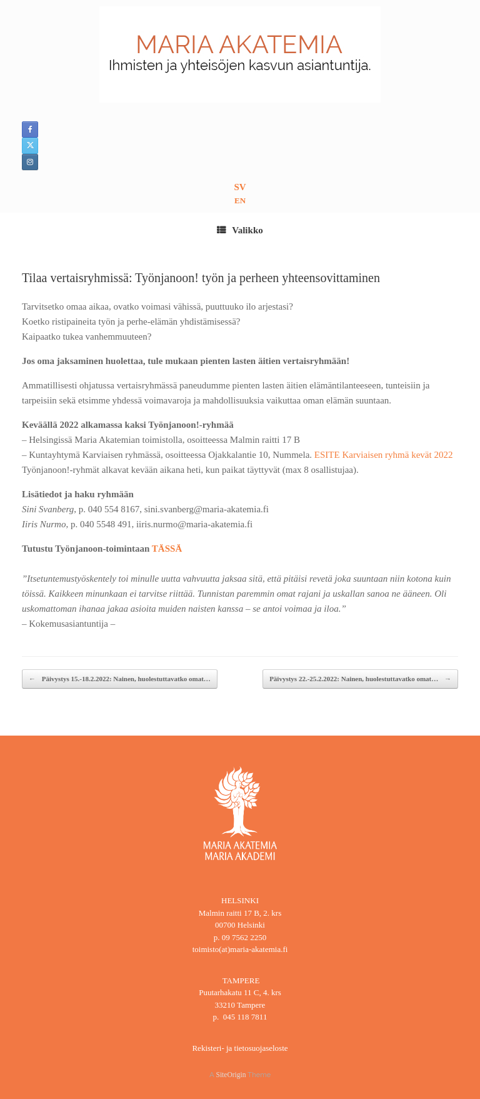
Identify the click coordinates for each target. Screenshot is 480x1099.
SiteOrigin (231, 1074)
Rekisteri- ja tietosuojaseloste (240, 1048)
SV (240, 187)
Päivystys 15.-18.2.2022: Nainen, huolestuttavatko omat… (120, 679)
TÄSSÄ (168, 549)
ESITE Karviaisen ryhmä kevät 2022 (383, 455)
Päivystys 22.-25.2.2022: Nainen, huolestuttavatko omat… (360, 679)
